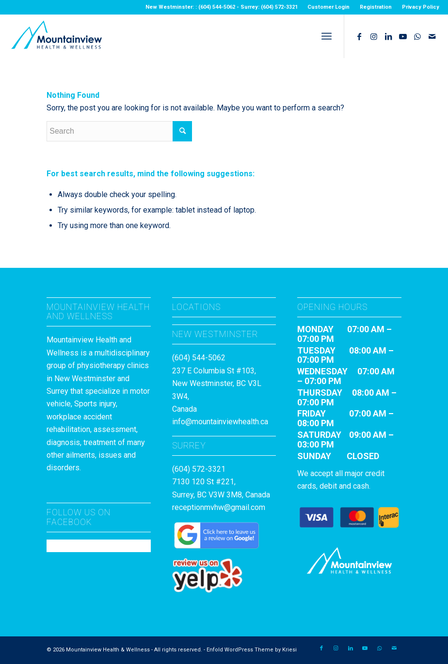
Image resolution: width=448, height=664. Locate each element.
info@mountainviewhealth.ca (220, 421)
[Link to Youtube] (403, 36)
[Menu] (326, 36)
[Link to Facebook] (359, 36)
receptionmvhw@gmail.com (218, 507)
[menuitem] (329, 7)
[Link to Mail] (432, 36)
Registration (376, 7)
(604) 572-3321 (198, 469)
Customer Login (328, 7)
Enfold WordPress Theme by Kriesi (252, 650)
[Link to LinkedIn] (388, 36)
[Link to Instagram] (374, 36)
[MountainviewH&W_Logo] (56, 36)
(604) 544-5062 (198, 357)
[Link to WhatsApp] (417, 36)
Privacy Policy (420, 7)
